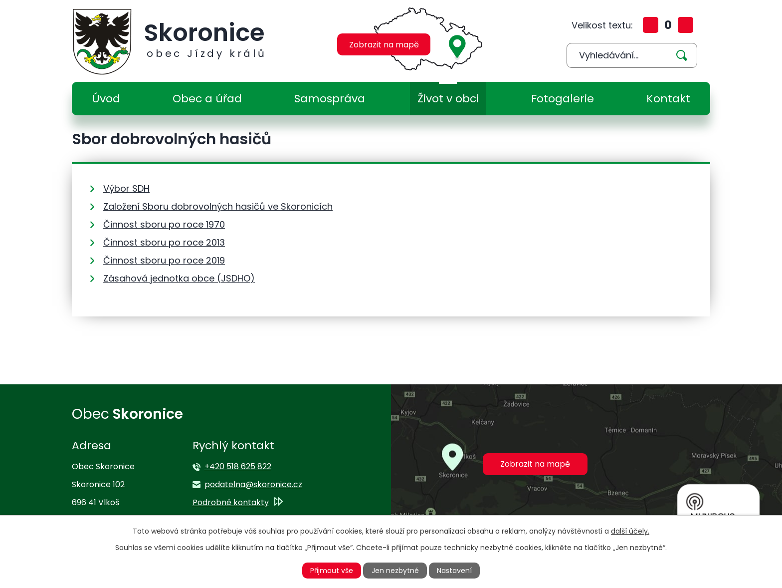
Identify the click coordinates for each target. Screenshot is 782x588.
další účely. (630, 531)
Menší (685, 25)
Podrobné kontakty (231, 502)
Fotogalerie (562, 98)
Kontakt (668, 98)
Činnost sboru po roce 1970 (164, 224)
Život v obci (448, 98)
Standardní (668, 25)
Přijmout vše (331, 571)
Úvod (106, 98)
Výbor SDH (126, 188)
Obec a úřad (207, 98)
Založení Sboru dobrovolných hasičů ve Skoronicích (218, 206)
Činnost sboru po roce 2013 (164, 242)
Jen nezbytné (395, 571)
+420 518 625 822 (237, 466)
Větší (650, 25)
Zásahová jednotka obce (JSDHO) (179, 278)
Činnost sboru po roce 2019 (164, 260)
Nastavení (454, 571)
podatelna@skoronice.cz (253, 484)
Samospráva (329, 98)
